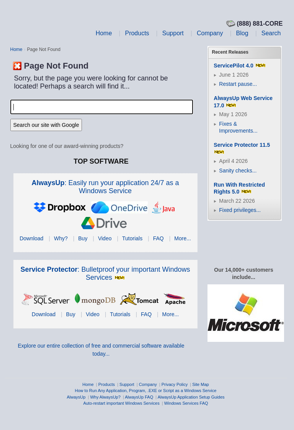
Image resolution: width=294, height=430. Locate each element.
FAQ (158, 238)
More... (182, 238)
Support (173, 33)
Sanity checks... (237, 170)
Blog (242, 33)
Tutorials (132, 238)
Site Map (200, 384)
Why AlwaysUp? (105, 397)
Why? (61, 238)
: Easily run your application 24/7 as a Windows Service (105, 187)
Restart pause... (238, 84)
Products (137, 33)
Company (210, 33)
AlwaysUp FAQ (139, 397)
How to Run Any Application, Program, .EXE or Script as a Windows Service (146, 390)
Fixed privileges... (240, 210)
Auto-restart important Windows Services (121, 403)
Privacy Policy (175, 384)
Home (104, 33)
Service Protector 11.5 (242, 145)
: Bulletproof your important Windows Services (105, 273)
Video (105, 238)
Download (31, 238)
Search (271, 33)
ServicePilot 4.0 (233, 65)
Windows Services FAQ (186, 403)
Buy (82, 238)
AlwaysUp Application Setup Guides (191, 397)
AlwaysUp (76, 397)
